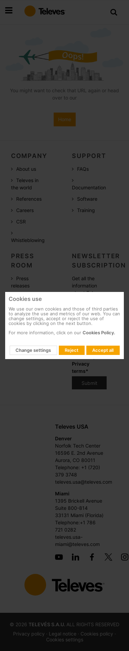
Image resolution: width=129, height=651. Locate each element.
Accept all (103, 350)
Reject (71, 350)
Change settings (33, 350)
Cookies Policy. (99, 332)
